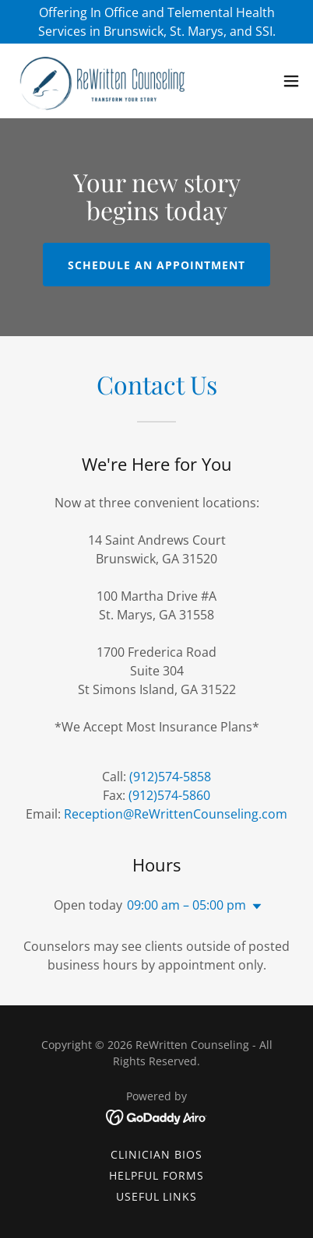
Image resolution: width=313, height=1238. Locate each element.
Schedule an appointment (156, 265)
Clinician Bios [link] (156, 1154)
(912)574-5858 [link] (170, 776)
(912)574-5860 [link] (169, 795)
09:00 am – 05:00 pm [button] (186, 905)
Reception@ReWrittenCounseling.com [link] (175, 813)
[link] (99, 81)
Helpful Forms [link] (156, 1175)
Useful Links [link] (157, 1196)
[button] (291, 80)
